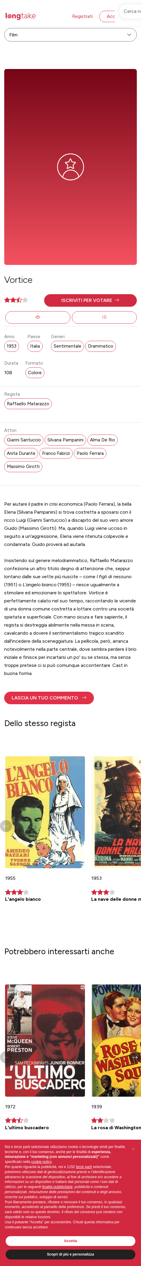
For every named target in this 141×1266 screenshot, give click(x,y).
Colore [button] (35, 372)
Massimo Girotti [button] (23, 466)
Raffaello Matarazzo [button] (28, 403)
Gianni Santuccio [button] (24, 440)
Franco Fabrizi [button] (56, 453)
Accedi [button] (114, 16)
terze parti (84, 1167)
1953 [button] (11, 346)
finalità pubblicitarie (57, 1187)
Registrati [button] (82, 16)
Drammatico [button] (100, 346)
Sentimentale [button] (67, 346)
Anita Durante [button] (21, 453)
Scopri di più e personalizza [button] (70, 1254)
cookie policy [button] (41, 1162)
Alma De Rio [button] (102, 440)
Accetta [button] (70, 1241)
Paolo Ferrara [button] (90, 453)
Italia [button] (35, 346)
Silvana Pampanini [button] (65, 440)
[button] (90, 300)
